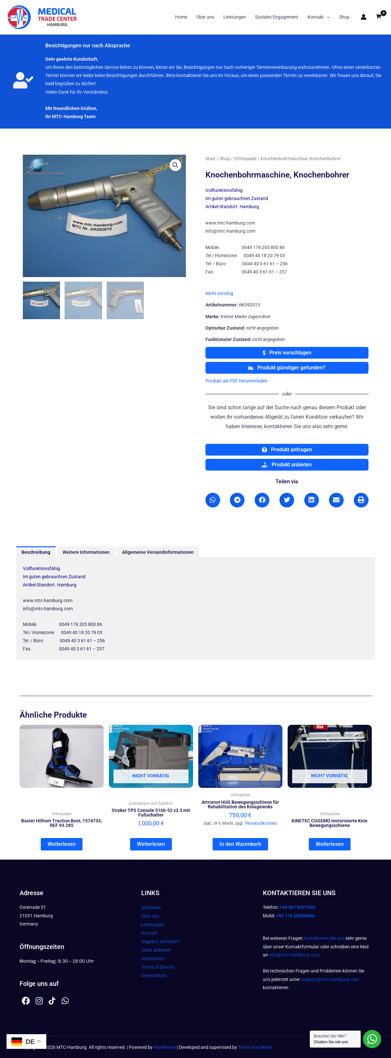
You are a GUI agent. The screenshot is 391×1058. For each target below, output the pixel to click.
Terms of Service (157, 967)
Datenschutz (154, 975)
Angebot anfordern (160, 941)
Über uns (205, 17)
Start (210, 158)
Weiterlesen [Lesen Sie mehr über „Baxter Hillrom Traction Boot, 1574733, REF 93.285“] (62, 844)
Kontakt (319, 17)
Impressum (152, 958)
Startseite (151, 907)
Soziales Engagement (276, 17)
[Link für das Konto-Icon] (364, 17)
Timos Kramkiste (255, 1047)
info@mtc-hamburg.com (294, 954)
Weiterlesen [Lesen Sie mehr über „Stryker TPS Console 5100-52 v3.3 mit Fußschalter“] (151, 844)
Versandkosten (261, 823)
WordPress (165, 1047)
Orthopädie (245, 158)
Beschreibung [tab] (36, 552)
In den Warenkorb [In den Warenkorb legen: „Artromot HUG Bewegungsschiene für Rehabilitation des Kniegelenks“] (240, 844)
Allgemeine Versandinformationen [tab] (158, 552)
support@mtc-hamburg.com (330, 979)
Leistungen (234, 17)
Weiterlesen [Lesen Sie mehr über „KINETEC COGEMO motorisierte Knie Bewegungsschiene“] (330, 844)
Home (181, 17)
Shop (344, 17)
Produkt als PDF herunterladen (236, 380)
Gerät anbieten (156, 950)
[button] (327, 17)
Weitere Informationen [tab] (86, 552)
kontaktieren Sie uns (324, 938)
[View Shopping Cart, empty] (378, 17)
